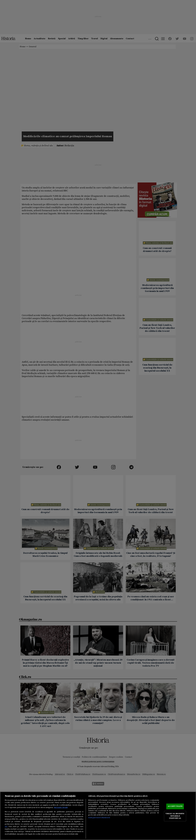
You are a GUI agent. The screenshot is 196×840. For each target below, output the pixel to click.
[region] (98, 816)
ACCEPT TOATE (175, 806)
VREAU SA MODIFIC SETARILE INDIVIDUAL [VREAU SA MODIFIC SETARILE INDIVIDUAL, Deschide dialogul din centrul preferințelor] (175, 815)
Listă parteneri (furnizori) (99, 818)
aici (6, 826)
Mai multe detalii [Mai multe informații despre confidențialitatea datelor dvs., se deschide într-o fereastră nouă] (61, 807)
